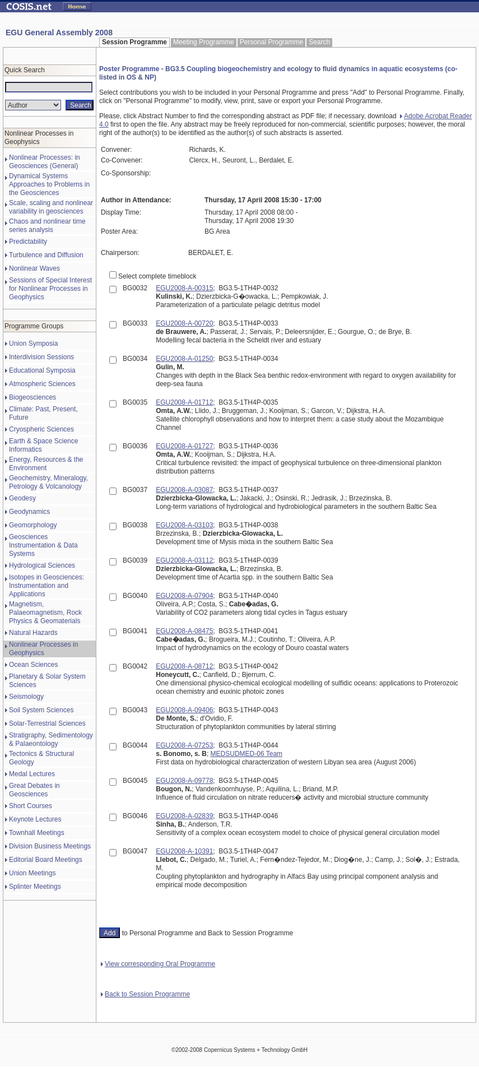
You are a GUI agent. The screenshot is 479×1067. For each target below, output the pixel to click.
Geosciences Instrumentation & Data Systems (43, 545)
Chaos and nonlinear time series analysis (47, 225)
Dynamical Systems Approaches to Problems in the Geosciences (49, 184)
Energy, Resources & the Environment (46, 464)
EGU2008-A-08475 (184, 631)
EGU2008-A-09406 (184, 710)
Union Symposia (33, 343)
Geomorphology (33, 525)
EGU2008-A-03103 (184, 525)
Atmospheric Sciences (42, 384)
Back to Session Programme (145, 994)
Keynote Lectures (35, 819)
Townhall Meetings (36, 833)
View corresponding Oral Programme (158, 964)
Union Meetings (32, 873)
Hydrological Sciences (42, 565)
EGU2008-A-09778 (184, 781)
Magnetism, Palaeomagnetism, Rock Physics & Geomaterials (45, 612)
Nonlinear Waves (34, 268)
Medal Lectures (32, 774)
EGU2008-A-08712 (184, 666)
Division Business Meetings (50, 846)
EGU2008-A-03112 (184, 560)
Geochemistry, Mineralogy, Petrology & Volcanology (48, 482)
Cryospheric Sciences (41, 429)
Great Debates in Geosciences (34, 790)
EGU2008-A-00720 (184, 323)
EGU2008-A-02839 (184, 816)
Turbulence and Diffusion (46, 255)
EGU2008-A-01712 (184, 402)
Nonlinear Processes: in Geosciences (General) (44, 162)
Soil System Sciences (41, 710)
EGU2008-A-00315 (184, 288)
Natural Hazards (33, 633)
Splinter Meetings (35, 886)
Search (319, 42)
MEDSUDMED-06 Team (246, 754)
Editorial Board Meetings (45, 860)
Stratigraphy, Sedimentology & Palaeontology (51, 739)
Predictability (28, 241)
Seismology (26, 696)
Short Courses (30, 806)
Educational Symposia (42, 370)
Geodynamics (29, 512)
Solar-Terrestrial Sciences (47, 723)
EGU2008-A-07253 (184, 745)
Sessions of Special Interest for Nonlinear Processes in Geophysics (50, 288)
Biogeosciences (32, 397)
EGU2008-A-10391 (184, 851)
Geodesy (22, 498)
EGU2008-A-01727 (184, 446)
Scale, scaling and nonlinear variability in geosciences (51, 207)
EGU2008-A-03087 (184, 490)
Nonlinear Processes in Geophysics (43, 649)
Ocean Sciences (33, 665)
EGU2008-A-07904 (184, 596)
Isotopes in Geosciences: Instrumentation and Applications (46, 585)
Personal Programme (271, 42)
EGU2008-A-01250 (184, 359)
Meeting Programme (203, 42)
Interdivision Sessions (41, 357)
